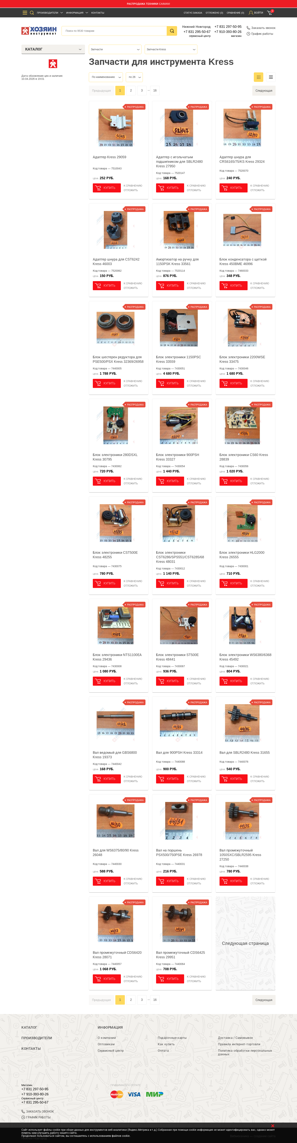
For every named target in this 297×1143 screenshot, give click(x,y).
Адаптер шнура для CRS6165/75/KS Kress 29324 (242, 159)
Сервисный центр (111, 1050)
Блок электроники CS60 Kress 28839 (244, 457)
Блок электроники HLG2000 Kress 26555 (242, 555)
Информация (74, 12)
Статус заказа (193, 12)
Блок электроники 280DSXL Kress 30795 (115, 457)
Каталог (29, 1027)
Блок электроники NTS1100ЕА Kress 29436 (117, 657)
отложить (131, 190)
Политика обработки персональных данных (245, 1052)
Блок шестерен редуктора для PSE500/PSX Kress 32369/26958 (118, 359)
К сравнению (133, 185)
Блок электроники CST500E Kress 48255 (115, 555)
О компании (107, 1037)
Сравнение (235, 12)
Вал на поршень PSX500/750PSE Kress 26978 (179, 852)
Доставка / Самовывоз (235, 1037)
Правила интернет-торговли (239, 1044)
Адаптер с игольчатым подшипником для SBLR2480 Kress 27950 (179, 161)
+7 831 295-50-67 (197, 32)
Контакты (97, 12)
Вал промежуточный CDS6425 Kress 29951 (180, 955)
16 (155, 90)
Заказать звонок (261, 28)
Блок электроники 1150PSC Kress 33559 (178, 359)
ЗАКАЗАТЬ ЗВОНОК (37, 1111)
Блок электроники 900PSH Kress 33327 (177, 457)
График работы (260, 34)
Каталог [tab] (53, 49)
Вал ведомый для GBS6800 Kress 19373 (115, 755)
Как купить (166, 1044)
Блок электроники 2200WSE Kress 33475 (242, 359)
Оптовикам (106, 1044)
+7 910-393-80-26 (228, 32)
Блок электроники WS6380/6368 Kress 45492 (245, 657)
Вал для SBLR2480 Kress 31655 (245, 753)
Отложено (214, 12)
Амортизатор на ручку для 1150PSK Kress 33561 (177, 261)
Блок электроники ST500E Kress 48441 (177, 657)
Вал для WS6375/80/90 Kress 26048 (116, 852)
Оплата (163, 1050)
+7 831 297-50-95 (228, 27)
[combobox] (115, 49)
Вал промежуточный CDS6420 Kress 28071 (117, 955)
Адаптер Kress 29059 (109, 157)
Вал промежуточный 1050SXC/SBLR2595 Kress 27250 (240, 854)
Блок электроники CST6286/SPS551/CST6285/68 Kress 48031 (180, 557)
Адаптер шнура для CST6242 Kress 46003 (116, 261)
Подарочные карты (172, 1037)
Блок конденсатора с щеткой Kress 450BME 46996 (243, 261)
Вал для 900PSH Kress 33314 (179, 753)
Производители (47, 12)
